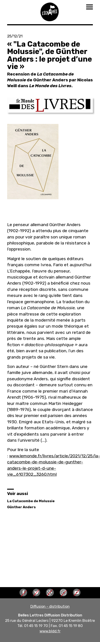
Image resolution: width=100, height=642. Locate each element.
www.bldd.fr (50, 631)
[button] (50, 105)
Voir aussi (17, 493)
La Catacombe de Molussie (31, 501)
